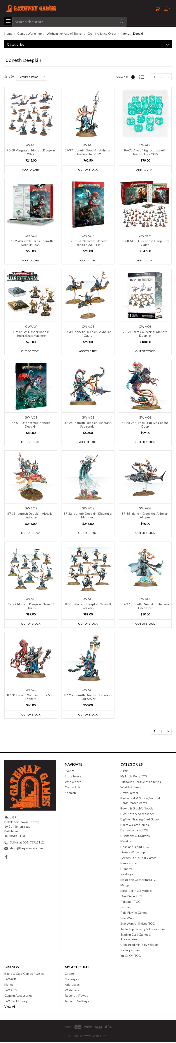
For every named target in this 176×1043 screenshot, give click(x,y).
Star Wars (127, 919)
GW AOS (10, 991)
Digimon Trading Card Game (139, 820)
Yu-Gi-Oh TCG (130, 956)
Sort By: (9, 76)
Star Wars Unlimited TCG (137, 924)
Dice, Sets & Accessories (137, 814)
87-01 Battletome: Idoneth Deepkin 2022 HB (88, 243)
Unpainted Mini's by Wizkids (139, 945)
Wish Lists (72, 991)
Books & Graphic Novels (136, 809)
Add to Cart (30, 169)
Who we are (73, 782)
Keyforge (126, 875)
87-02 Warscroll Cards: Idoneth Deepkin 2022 (31, 243)
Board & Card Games (134, 825)
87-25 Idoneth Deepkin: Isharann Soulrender (88, 424)
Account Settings (77, 1001)
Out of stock (87, 169)
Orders (70, 974)
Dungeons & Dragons (135, 836)
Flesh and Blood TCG (134, 847)
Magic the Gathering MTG (138, 880)
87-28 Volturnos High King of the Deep (145, 424)
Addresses (72, 985)
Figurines (126, 842)
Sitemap (70, 793)
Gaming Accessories (18, 996)
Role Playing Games (133, 913)
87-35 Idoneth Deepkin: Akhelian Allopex (145, 516)
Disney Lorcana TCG (134, 831)
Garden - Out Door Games (138, 858)
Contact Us (73, 788)
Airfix (124, 771)
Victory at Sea (130, 951)
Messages (72, 980)
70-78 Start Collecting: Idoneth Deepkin (145, 334)
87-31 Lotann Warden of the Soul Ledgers (30, 697)
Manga (125, 886)
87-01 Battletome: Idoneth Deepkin (31, 424)
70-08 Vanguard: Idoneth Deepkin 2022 (31, 152)
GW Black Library (16, 1001)
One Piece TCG (131, 897)
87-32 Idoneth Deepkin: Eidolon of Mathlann (87, 516)
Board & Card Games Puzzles (24, 974)
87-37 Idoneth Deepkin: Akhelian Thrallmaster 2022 (88, 152)
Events (69, 771)
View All (10, 1007)
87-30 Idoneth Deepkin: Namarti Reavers (88, 606)
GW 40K (10, 980)
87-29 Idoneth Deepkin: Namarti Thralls (31, 606)
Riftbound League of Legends (140, 782)
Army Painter (129, 793)
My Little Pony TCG (133, 777)
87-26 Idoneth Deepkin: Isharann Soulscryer (88, 697)
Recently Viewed (76, 996)
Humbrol (126, 869)
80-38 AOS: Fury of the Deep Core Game (145, 243)
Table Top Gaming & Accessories (142, 930)
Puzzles (125, 908)
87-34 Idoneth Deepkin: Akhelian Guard (88, 334)
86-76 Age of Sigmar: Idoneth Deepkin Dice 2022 (145, 152)
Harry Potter (129, 864)
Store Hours (73, 777)
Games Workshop (132, 853)
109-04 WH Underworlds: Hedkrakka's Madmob (31, 334)
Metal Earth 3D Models (136, 891)
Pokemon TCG (130, 902)
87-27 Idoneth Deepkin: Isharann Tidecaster (145, 606)
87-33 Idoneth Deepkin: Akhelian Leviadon (30, 516)
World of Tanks (130, 788)
